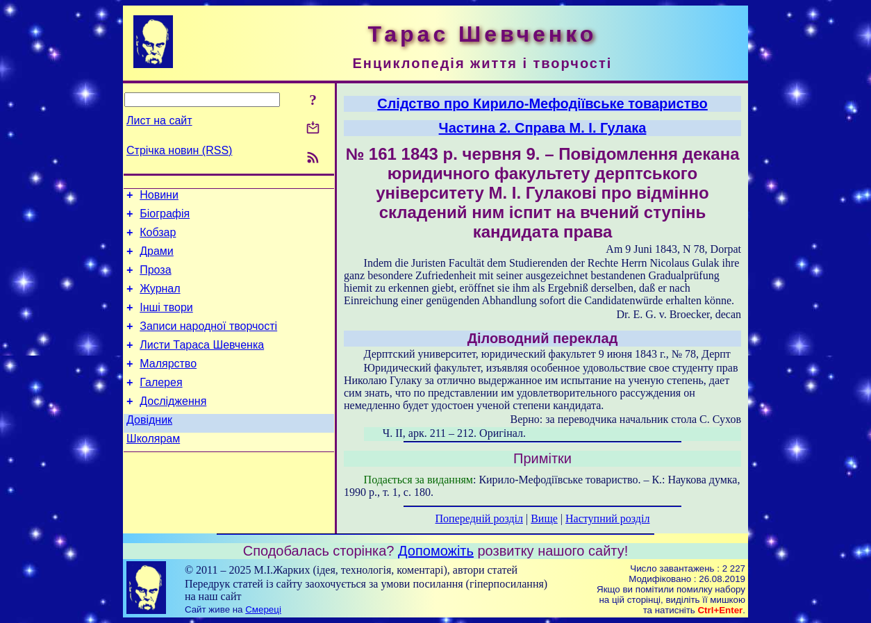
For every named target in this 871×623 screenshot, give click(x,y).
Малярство (168, 384)
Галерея (161, 405)
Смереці (263, 609)
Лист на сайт (159, 120)
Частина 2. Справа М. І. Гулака (543, 127)
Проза (155, 280)
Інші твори (166, 322)
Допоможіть (436, 550)
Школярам (153, 468)
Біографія (165, 218)
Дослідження (173, 426)
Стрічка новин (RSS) (179, 150)
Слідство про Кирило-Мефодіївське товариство (542, 103)
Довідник (149, 447)
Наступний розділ (607, 518)
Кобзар (158, 238)
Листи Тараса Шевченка (202, 363)
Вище (544, 518)
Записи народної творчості (208, 343)
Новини (159, 197)
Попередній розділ (479, 518)
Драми (157, 259)
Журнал (160, 301)
